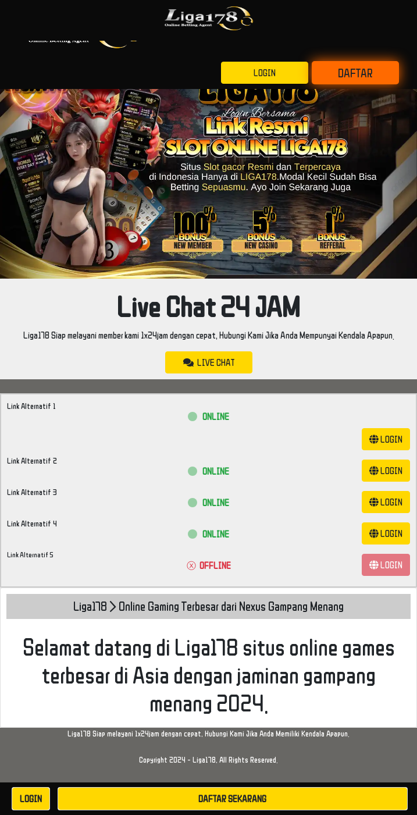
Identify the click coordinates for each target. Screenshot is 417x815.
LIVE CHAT (208, 362)
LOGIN (265, 72)
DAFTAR (355, 73)
